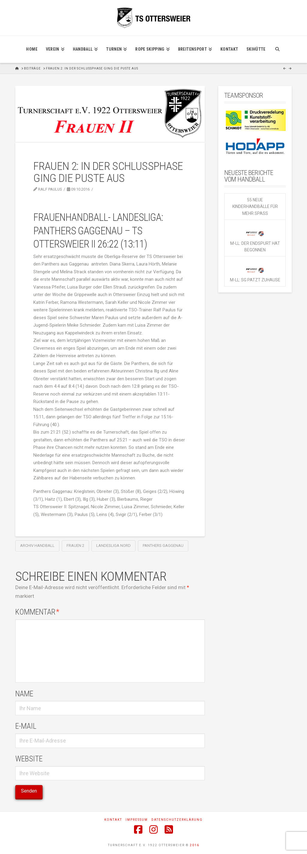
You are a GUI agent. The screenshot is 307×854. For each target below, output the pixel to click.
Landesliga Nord (113, 545)
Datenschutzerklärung (177, 819)
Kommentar (37, 611)
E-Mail (25, 726)
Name (24, 693)
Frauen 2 (75, 545)
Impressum (137, 819)
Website (29, 758)
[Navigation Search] (277, 49)
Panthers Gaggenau (163, 545)
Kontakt (113, 819)
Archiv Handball (37, 545)
